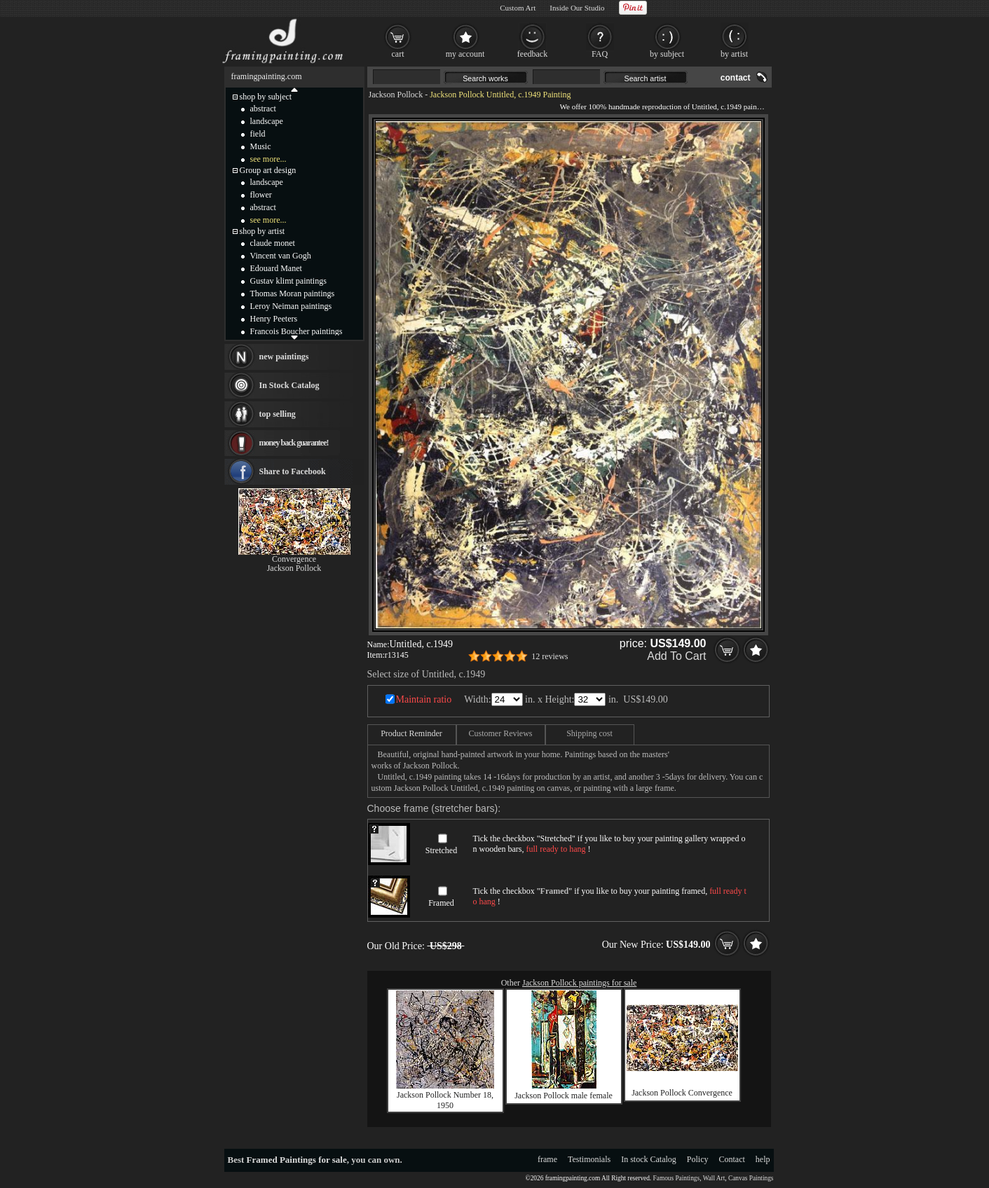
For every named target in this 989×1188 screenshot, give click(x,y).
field (258, 134)
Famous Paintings (676, 1178)
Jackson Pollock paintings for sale (579, 983)
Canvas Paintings (751, 1178)
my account (465, 54)
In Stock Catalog (289, 385)
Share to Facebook (292, 471)
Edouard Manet (276, 268)
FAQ (600, 54)
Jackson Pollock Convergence (682, 1093)
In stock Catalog (648, 1159)
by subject (667, 54)
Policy (698, 1159)
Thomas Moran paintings (292, 293)
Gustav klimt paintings (288, 281)
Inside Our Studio (577, 8)
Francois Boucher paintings (296, 331)
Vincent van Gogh (280, 256)
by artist (734, 54)
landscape (266, 121)
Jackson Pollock (396, 94)
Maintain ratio (424, 699)
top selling (277, 414)
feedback (532, 54)
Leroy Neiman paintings (291, 306)
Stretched (441, 850)
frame (547, 1159)
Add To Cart (676, 656)
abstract (263, 108)
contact (736, 78)
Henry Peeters (274, 319)
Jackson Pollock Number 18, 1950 (445, 1100)
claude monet (272, 243)
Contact (732, 1159)
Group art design (268, 170)
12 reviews (549, 656)
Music (260, 146)
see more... (268, 159)
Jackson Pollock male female (563, 1095)
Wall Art (714, 1178)
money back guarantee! (294, 443)
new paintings (284, 356)
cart (398, 54)
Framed (441, 903)
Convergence (294, 559)
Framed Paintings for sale (297, 1159)
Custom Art (518, 8)
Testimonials (589, 1159)
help (763, 1159)
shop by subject (266, 97)
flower (261, 195)
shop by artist (262, 231)
